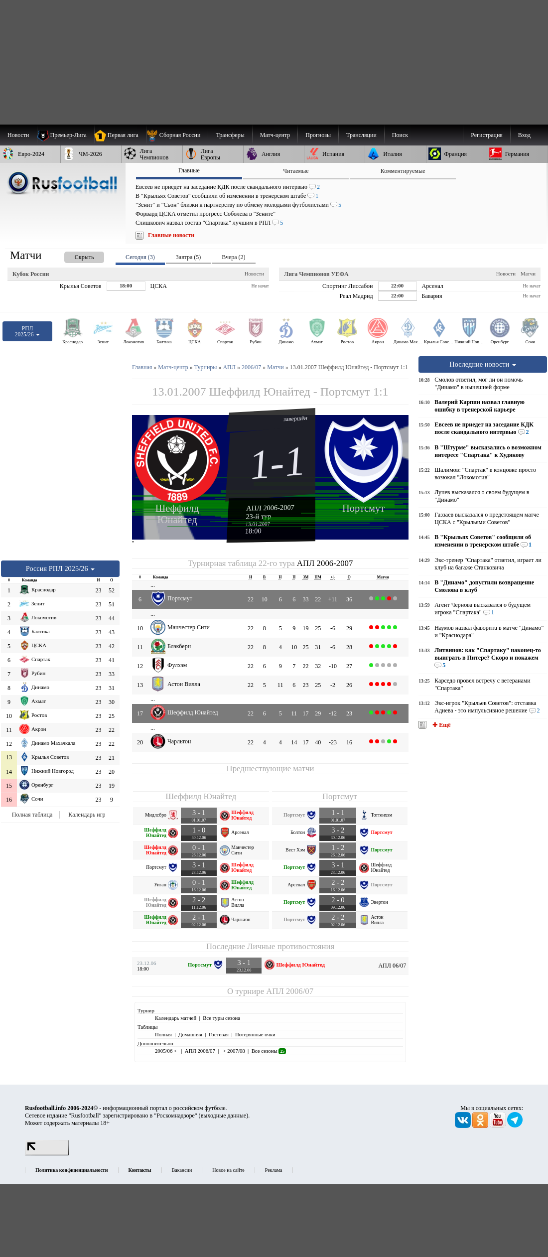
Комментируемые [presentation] (403, 170)
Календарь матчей (175, 1018)
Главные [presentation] (189, 170)
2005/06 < (166, 1051)
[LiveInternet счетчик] (47, 1153)
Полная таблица (32, 814)
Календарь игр (86, 814)
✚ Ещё (440, 724)
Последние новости (482, 364)
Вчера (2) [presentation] (233, 257)
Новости (254, 274)
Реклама (273, 1170)
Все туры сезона (221, 1018)
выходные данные (224, 1115)
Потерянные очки (255, 1034)
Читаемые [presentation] (295, 170)
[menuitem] (177, 135)
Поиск (400, 135)
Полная (163, 1034)
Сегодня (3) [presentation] (140, 257)
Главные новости (171, 235)
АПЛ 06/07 (392, 965)
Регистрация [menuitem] (487, 135)
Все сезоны (269, 1051)
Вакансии (182, 1170)
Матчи (528, 274)
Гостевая (219, 1034)
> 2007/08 (233, 1051)
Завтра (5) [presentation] (188, 257)
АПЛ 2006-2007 (270, 507)
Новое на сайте (228, 1170)
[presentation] (74, 255)
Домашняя (190, 1034)
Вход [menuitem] (524, 135)
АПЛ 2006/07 (289, 991)
